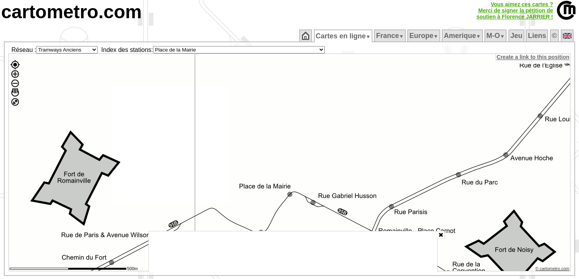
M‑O (496, 36)
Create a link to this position (533, 57)
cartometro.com (71, 12)
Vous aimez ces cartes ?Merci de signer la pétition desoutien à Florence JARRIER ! (514, 10)
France (390, 36)
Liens (538, 36)
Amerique (463, 36)
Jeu (517, 36)
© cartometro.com (553, 269)
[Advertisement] (293, 251)
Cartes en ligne (343, 36)
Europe (424, 36)
